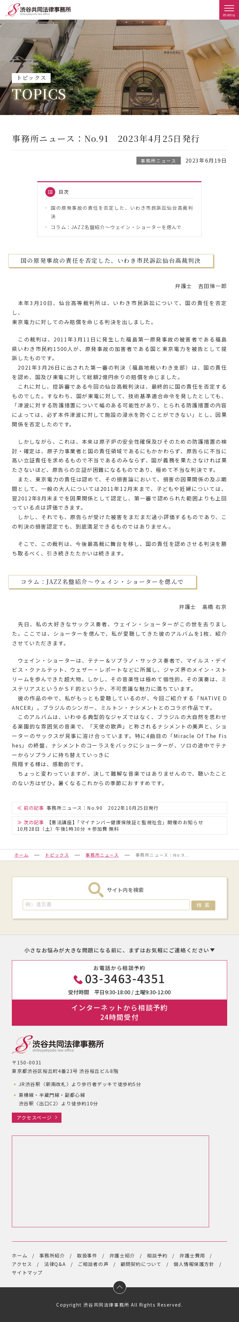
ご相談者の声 (93, 1263)
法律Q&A (55, 1263)
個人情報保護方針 (194, 1263)
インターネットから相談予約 (119, 1012)
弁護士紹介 (122, 1255)
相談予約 (157, 1255)
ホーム (21, 855)
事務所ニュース (158, 160)
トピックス (57, 855)
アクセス (22, 1263)
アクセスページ (34, 1117)
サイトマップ (27, 1272)
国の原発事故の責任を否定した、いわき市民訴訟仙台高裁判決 (122, 212)
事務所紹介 (52, 1255)
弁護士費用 (192, 1255)
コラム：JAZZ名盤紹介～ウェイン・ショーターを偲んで (116, 227)
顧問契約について (141, 1263)
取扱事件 (87, 1255)
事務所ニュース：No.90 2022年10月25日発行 (103, 807)
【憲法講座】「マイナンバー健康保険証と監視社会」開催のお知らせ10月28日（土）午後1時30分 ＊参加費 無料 (110, 825)
